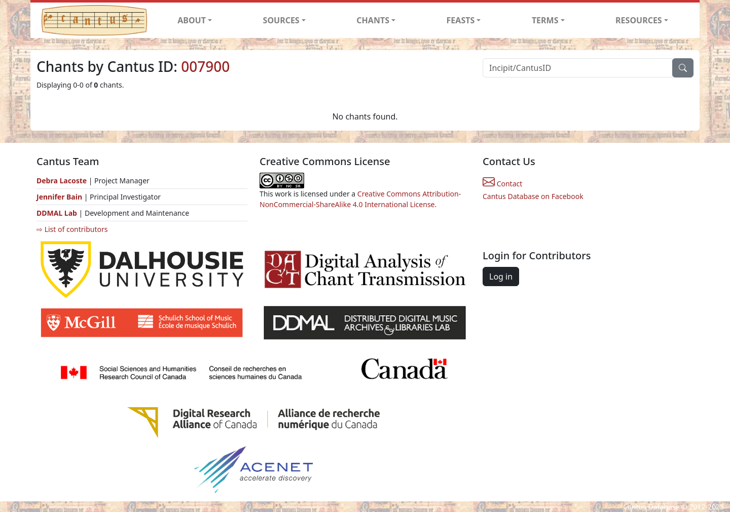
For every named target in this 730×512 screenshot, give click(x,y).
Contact (502, 183)
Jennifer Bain (60, 197)
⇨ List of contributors (71, 229)
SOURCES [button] (281, 20)
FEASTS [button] (461, 20)
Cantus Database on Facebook (533, 196)
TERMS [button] (545, 20)
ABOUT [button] (191, 20)
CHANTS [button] (372, 20)
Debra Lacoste (61, 180)
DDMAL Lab (56, 213)
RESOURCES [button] (638, 20)
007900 (205, 66)
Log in (501, 276)
